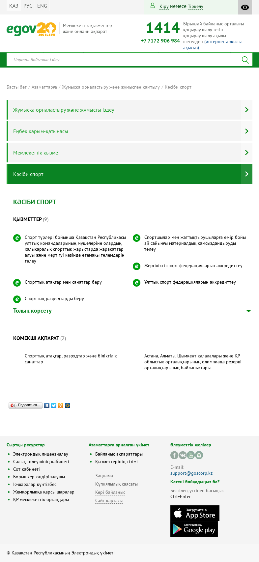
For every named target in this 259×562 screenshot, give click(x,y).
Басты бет (17, 87)
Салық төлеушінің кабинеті (41, 461)
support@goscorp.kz (191, 473)
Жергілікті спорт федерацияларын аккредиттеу (193, 265)
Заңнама (104, 476)
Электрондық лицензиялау (40, 454)
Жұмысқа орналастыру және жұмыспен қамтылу (111, 87)
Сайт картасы (109, 500)
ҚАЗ (13, 5)
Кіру (164, 6)
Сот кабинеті (26, 469)
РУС (27, 5)
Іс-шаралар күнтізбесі (35, 484)
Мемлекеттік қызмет (36, 152)
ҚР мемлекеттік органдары (41, 499)
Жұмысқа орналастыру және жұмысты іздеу (63, 109)
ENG (42, 5)
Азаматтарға (44, 87)
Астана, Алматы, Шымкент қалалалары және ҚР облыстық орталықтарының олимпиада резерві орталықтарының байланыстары (193, 362)
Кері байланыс (110, 492)
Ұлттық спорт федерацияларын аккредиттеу (190, 282)
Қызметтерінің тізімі (116, 461)
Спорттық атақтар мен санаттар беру (63, 282)
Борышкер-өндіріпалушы (39, 477)
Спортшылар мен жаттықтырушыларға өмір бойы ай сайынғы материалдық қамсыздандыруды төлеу (195, 243)
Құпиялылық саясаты (116, 484)
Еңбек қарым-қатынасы (40, 131)
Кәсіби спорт (178, 87)
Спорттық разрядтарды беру (54, 298)
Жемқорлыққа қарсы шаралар (43, 492)
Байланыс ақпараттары (119, 454)
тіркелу (195, 6)
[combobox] (129, 59)
